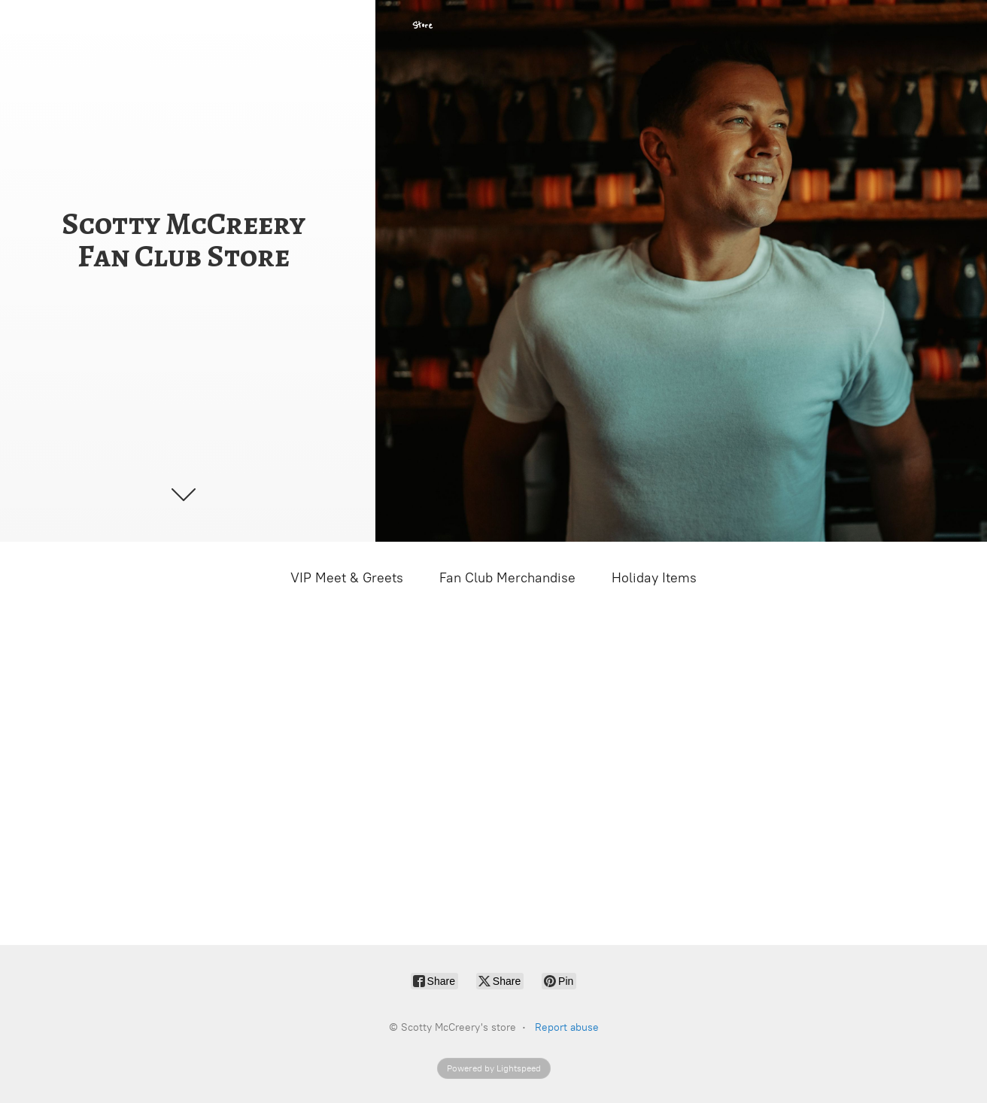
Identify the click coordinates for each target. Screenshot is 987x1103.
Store (422, 26)
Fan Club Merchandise (507, 578)
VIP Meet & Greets (346, 578)
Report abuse (567, 1027)
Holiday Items (654, 578)
